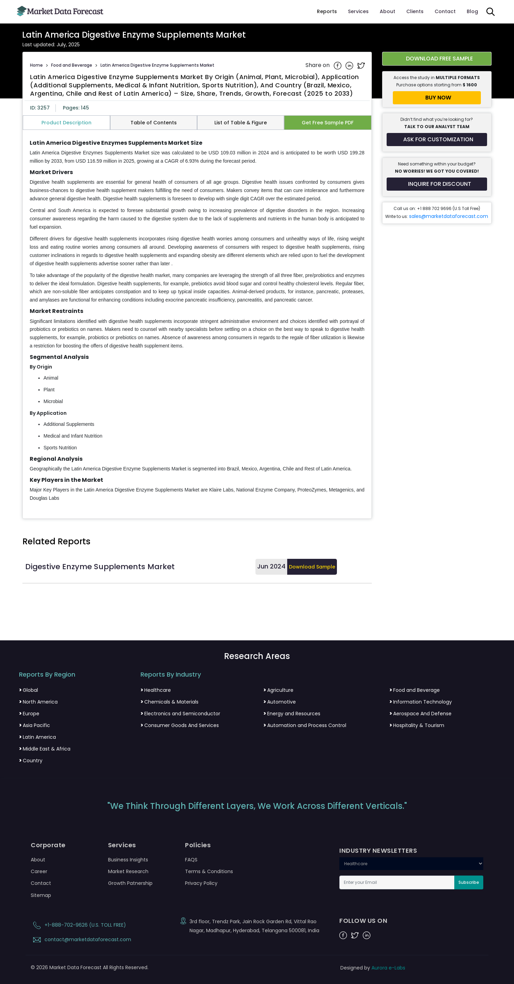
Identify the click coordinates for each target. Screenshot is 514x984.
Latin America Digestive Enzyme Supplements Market (157, 65)
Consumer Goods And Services (179, 725)
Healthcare (155, 690)
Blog (472, 11)
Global (28, 690)
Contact (445, 11)
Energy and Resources (291, 713)
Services (358, 11)
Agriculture (278, 690)
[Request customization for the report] (437, 139)
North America (38, 701)
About (387, 11)
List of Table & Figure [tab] (240, 122)
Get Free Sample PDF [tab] (327, 122)
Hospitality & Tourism (416, 725)
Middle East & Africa (44, 748)
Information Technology (420, 701)
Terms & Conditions (209, 871)
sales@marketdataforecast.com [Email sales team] (448, 216)
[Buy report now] (437, 97)
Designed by (372, 967)
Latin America (37, 737)
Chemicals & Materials (169, 701)
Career (39, 871)
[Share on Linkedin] (350, 65)
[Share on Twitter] (361, 65)
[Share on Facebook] (338, 65)
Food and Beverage (71, 65)
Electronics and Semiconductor (180, 713)
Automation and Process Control (304, 725)
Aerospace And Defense (420, 713)
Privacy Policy (201, 883)
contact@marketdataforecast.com (81, 939)
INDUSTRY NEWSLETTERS (378, 850)
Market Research (128, 871)
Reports (327, 11)
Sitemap (41, 895)
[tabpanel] (197, 321)
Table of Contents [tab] (153, 122)
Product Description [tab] (66, 122)
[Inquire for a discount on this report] (437, 184)
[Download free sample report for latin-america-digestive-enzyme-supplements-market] (436, 58)
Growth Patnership (130, 883)
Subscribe (468, 882)
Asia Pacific (34, 725)
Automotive (279, 701)
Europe (29, 713)
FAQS (191, 859)
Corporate (48, 845)
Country (30, 760)
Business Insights (128, 859)
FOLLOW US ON (363, 921)
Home (36, 65)
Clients (415, 11)
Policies (198, 845)
